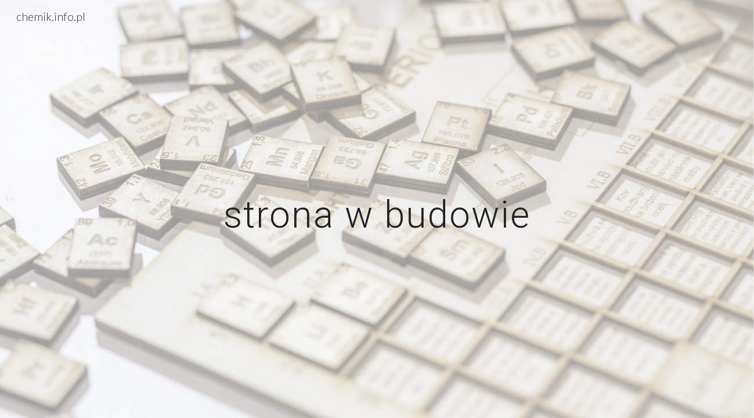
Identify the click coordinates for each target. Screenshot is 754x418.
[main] (377, 209)
